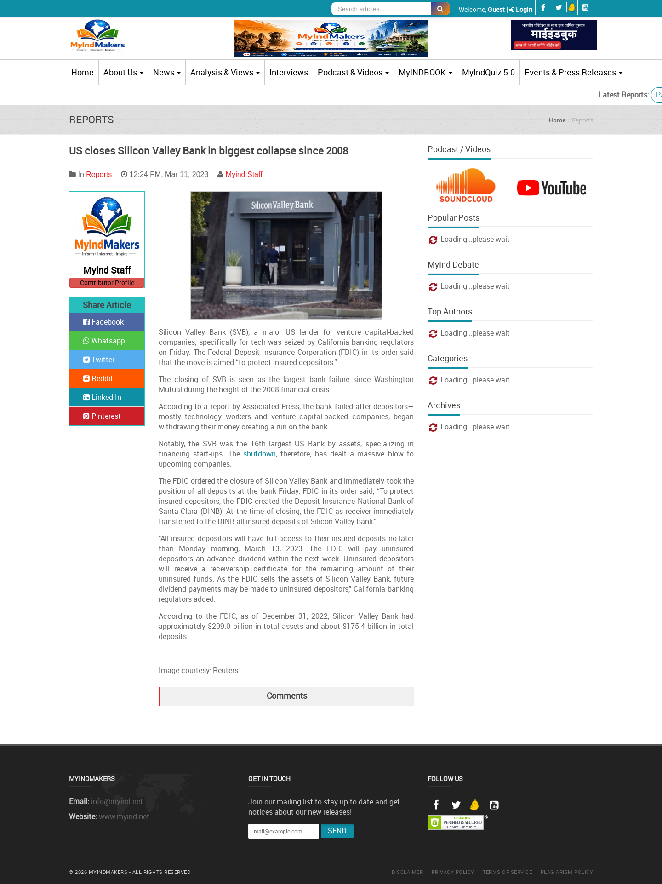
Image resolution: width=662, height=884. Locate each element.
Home (82, 72)
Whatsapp (104, 341)
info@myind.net (117, 801)
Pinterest (102, 416)
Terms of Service (507, 871)
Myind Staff (244, 174)
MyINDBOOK (425, 72)
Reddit (98, 378)
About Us (123, 72)
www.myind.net (124, 816)
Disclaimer (407, 871)
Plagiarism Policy (567, 871)
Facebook (103, 322)
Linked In (102, 397)
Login (524, 9)
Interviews (288, 72)
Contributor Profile (107, 282)
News (167, 72)
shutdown (259, 454)
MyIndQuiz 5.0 (488, 72)
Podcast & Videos (353, 72)
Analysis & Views (225, 72)
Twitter (98, 359)
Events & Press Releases (573, 72)
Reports (99, 174)
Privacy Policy (453, 871)
